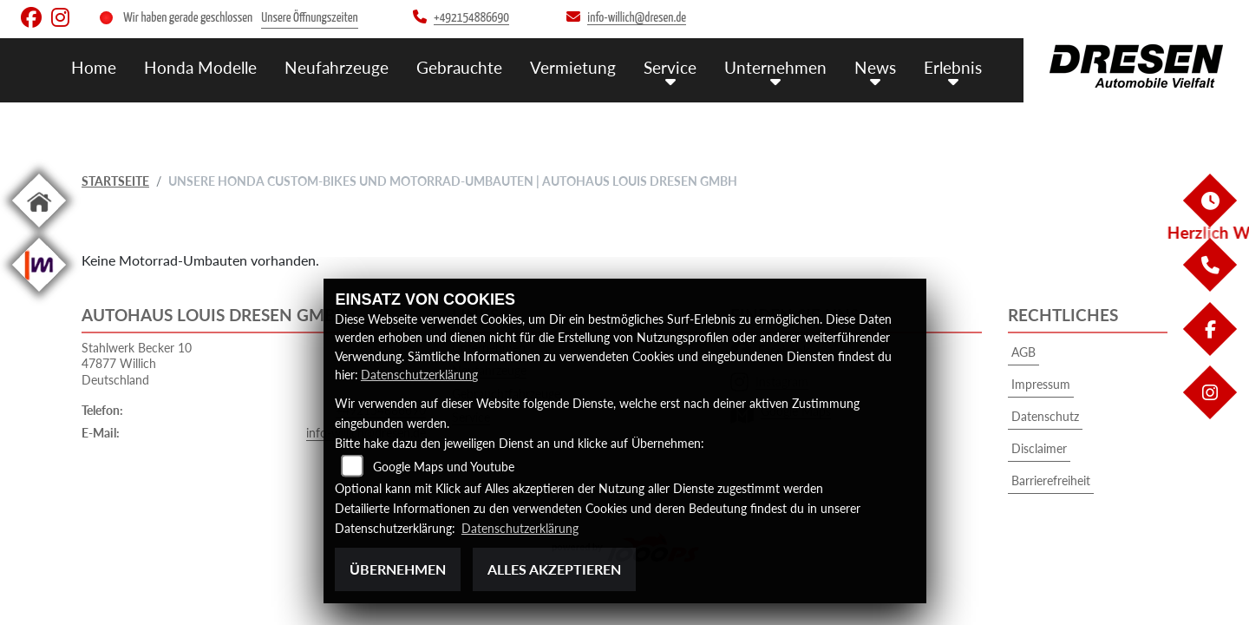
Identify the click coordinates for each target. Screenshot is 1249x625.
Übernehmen (398, 569)
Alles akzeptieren (554, 569)
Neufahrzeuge (336, 67)
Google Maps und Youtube (443, 467)
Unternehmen (775, 67)
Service (670, 67)
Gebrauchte (459, 67)
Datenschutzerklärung (419, 375)
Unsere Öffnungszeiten (309, 17)
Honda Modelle (200, 67)
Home (93, 67)
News (875, 67)
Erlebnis (953, 67)
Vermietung (573, 67)
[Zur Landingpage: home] (39, 230)
